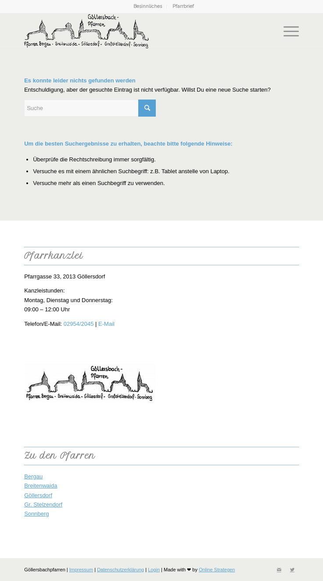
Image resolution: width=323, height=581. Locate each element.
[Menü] (287, 31)
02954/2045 (79, 324)
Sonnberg (36, 513)
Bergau (33, 476)
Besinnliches (147, 6)
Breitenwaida (40, 485)
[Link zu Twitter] (292, 569)
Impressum (81, 569)
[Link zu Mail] (279, 569)
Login (154, 569)
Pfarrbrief (183, 6)
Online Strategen (217, 569)
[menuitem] (148, 6)
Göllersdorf (38, 495)
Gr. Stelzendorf (43, 504)
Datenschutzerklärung (120, 569)
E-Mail (106, 324)
